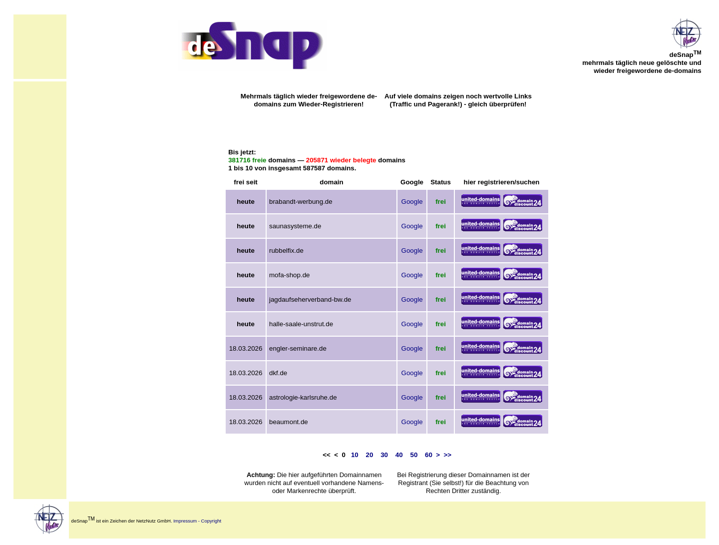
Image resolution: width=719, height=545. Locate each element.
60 (428, 455)
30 (384, 455)
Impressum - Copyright (197, 521)
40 (399, 455)
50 (413, 455)
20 (369, 455)
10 (355, 455)
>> (448, 455)
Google (412, 201)
